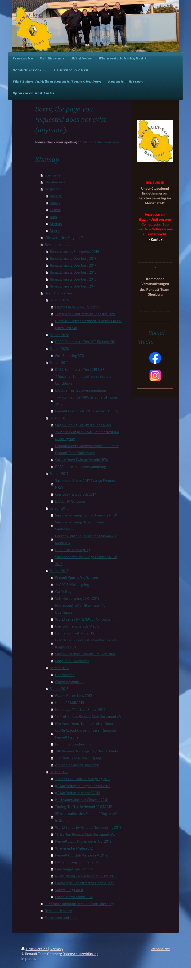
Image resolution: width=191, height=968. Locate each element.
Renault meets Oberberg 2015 (73, 279)
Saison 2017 (59, 473)
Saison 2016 (59, 508)
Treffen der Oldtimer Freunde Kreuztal (85, 314)
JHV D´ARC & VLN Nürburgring (78, 758)
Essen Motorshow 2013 (73, 695)
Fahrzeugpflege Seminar (74, 869)
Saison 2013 (59, 689)
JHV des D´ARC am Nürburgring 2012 (82, 779)
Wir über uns (55, 182)
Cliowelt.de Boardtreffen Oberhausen (85, 883)
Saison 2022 (59, 335)
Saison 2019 (59, 362)
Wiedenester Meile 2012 (74, 848)
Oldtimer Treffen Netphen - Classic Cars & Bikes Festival (88, 324)
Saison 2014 (59, 668)
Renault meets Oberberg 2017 (73, 265)
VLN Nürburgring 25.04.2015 (77, 598)
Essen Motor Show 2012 (74, 897)
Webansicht (160, 949)
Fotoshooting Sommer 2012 (77, 862)
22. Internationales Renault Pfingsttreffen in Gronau (88, 817)
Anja (53, 217)
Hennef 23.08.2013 (69, 702)
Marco (55, 231)
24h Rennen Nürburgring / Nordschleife (86, 751)
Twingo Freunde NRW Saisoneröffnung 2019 (86, 400)
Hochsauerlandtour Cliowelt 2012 (81, 800)
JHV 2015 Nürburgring (72, 584)
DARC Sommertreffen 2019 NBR (80, 369)
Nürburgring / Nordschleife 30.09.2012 (85, 876)
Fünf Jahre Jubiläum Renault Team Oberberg (79, 904)
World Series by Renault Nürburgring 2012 (88, 827)
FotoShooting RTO (69, 355)
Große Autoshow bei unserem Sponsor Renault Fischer (86, 733)
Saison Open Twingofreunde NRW (81, 460)
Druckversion (34, 949)
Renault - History (58, 911)
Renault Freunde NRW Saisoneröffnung (86, 411)
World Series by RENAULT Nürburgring (85, 619)
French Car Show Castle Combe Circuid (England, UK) (85, 643)
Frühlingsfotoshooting (73, 744)
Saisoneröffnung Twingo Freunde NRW (86, 515)
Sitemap (56, 949)
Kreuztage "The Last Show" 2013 (80, 709)
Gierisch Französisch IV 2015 (77, 626)
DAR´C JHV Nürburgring (72, 501)
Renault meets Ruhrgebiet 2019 (74, 251)
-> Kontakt (155, 239)
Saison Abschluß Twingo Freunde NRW (85, 654)
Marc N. (56, 196)
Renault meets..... (58, 244)
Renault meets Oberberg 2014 (73, 286)
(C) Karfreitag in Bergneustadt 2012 (82, 786)
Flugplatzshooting (69, 682)
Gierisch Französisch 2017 (75, 494)
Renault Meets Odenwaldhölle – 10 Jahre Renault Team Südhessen (87, 449)
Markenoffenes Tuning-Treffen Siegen (85, 723)
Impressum (30, 958)
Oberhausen (65, 675)
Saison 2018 (59, 418)
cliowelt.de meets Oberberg (77, 765)
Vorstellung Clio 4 (69, 890)
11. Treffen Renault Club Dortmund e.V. (85, 834)
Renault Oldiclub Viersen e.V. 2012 (81, 855)
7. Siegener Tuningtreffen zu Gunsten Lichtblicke (84, 379)
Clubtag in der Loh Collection (78, 307)
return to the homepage (100, 142)
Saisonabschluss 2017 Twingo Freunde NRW (85, 483)
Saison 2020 (59, 348)
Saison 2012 (59, 772)
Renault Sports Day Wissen (76, 577)
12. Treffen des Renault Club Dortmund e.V (88, 716)
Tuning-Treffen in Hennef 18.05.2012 (83, 806)
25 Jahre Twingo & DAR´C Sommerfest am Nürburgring (87, 435)
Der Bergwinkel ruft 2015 (74, 633)
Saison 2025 (59, 300)
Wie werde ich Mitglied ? (64, 237)
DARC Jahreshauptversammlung (80, 390)
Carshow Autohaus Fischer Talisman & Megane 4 (85, 539)
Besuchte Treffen (58, 293)
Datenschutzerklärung (80, 954)
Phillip (55, 203)
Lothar (55, 210)
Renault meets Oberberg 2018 (73, 258)
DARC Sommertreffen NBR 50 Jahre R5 (85, 342)
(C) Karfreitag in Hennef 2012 (77, 793)
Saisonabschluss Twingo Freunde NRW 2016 (86, 560)
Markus (56, 224)
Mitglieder (53, 189)
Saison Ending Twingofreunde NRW (83, 425)
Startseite (52, 175)
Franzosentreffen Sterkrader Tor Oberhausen (81, 608)
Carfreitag (63, 591)
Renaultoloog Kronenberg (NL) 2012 (83, 841)
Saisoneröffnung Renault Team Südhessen (79, 525)
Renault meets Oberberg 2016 (73, 272)
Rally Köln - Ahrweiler (72, 661)
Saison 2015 (59, 571)
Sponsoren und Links (61, 917)
